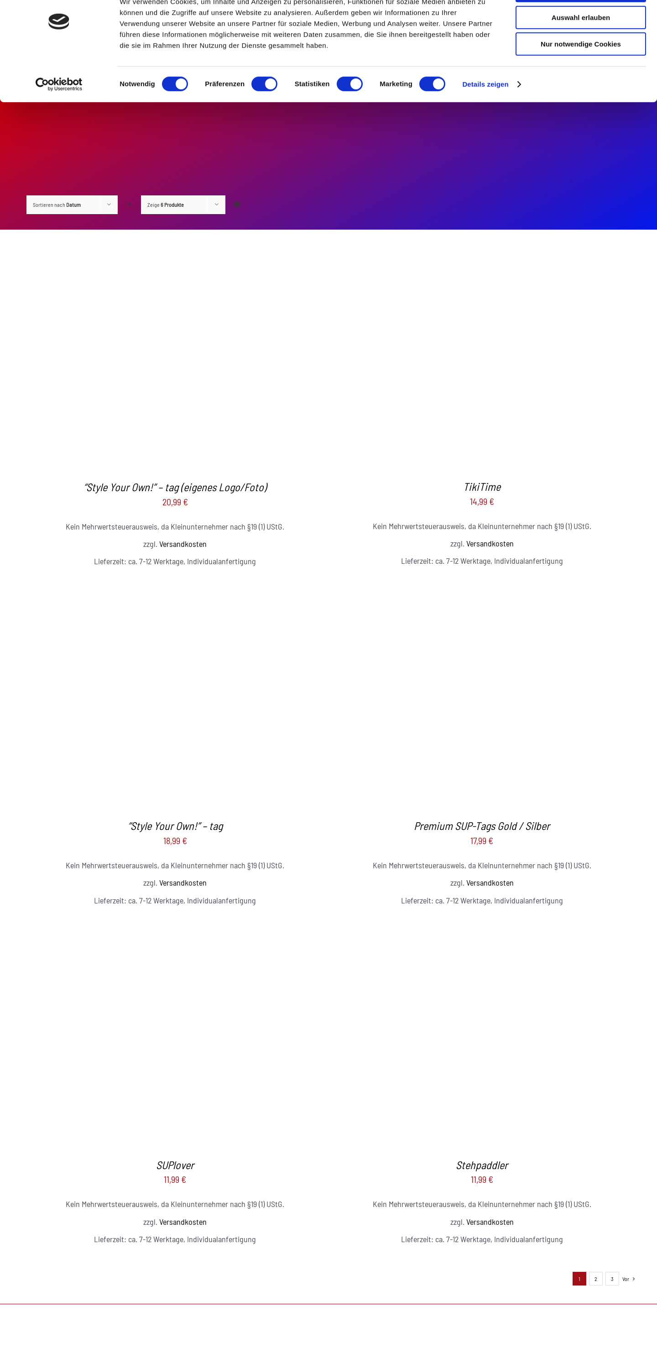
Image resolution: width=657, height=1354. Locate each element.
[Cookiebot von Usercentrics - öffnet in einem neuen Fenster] (59, 116)
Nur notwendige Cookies (581, 76)
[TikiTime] (482, 248)
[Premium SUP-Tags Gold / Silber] (482, 587)
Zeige (165, 204)
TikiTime (482, 486)
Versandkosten (183, 544)
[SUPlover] (175, 926)
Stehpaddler (482, 1164)
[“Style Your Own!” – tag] (175, 587)
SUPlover (175, 1164)
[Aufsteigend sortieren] (129, 204)
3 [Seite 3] (612, 1278)
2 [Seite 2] (595, 1278)
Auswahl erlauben (581, 49)
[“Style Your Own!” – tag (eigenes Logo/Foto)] (175, 248)
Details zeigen (485, 116)
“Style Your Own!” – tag (175, 825)
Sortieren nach (57, 204)
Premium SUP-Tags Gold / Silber (482, 825)
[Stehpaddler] (482, 926)
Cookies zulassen (581, 22)
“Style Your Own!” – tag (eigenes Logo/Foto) (174, 486)
